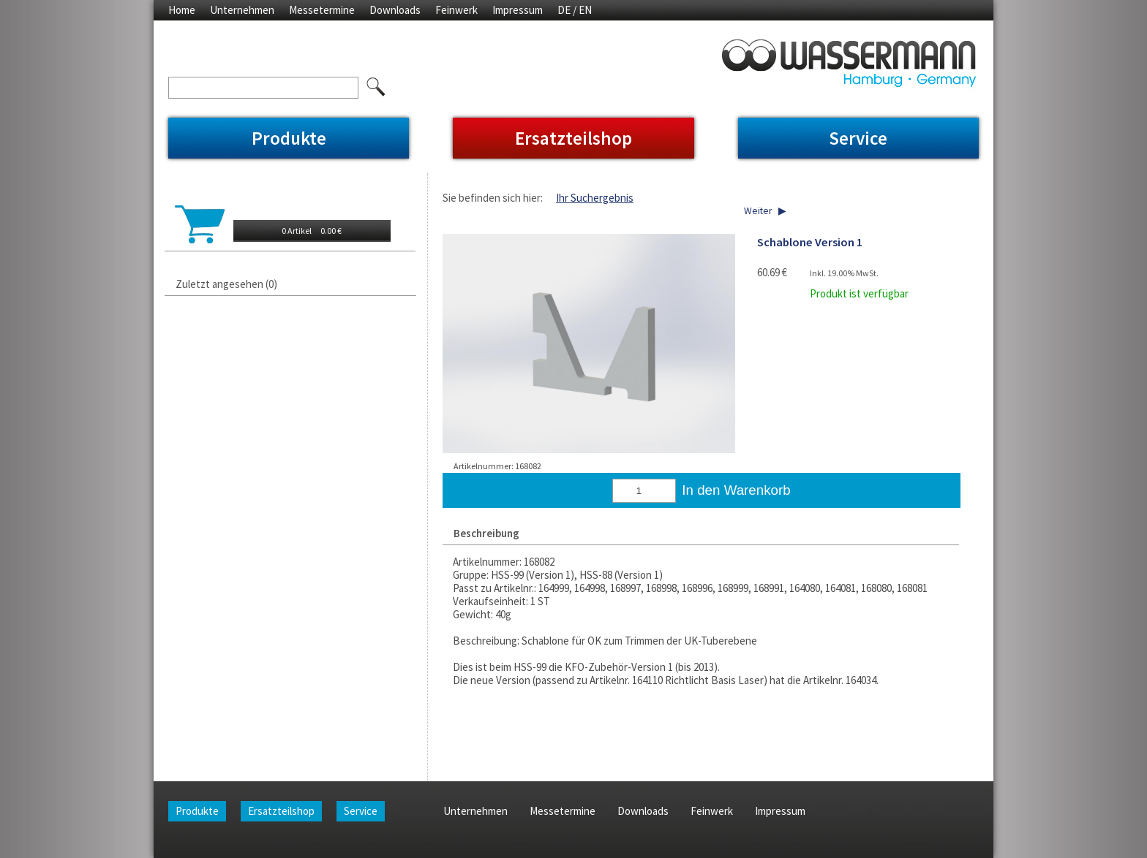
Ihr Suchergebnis (594, 198)
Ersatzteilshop (573, 138)
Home (181, 10)
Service (858, 138)
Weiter (758, 211)
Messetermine (322, 10)
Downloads (395, 10)
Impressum (517, 10)
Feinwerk (456, 10)
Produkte (289, 138)
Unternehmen (242, 10)
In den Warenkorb (736, 490)
